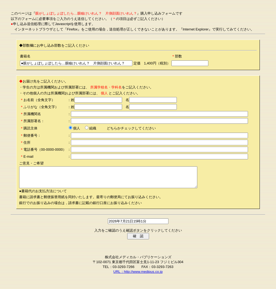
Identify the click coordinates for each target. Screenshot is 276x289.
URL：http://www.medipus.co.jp (138, 276)
